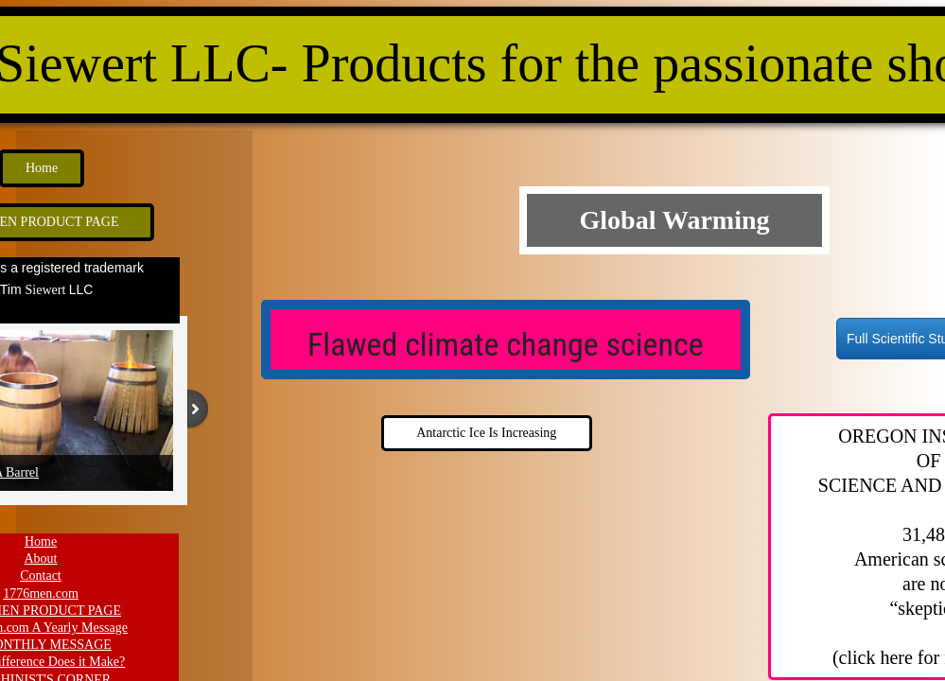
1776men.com (41, 593)
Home (41, 541)
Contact (40, 575)
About (41, 558)
